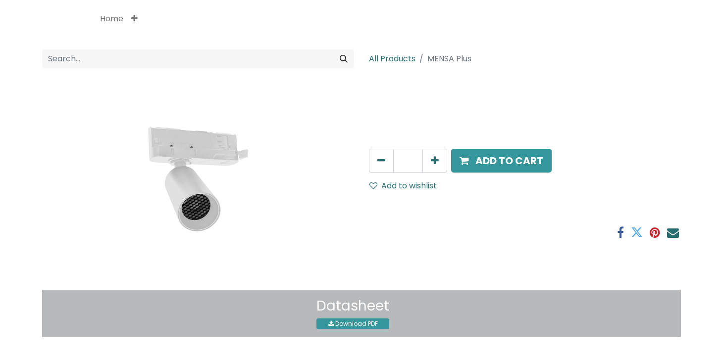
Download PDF (353, 323)
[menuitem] (111, 19)
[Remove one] (381, 161)
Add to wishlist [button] (403, 185)
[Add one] (434, 161)
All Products (392, 58)
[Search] (343, 58)
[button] (134, 19)
